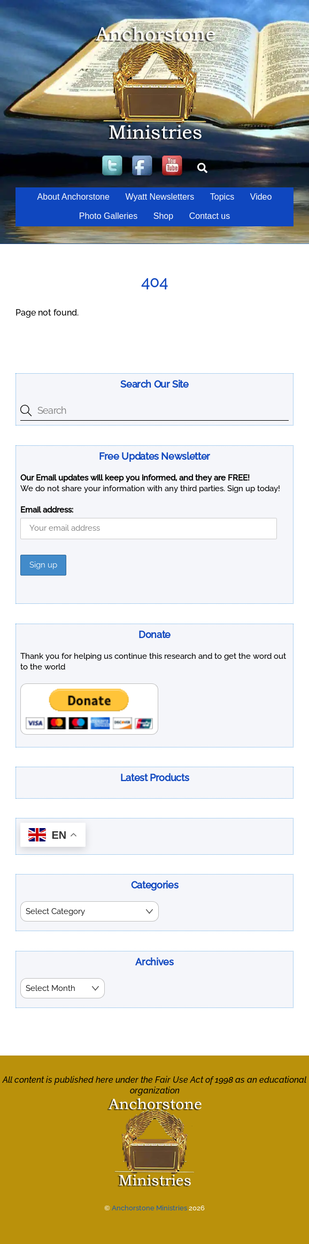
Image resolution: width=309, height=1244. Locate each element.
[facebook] (143, 166)
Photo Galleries (108, 216)
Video (261, 196)
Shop (163, 216)
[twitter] (113, 166)
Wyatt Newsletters (159, 196)
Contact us (209, 216)
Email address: (46, 510)
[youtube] (173, 166)
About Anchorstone (73, 196)
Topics (222, 196)
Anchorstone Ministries (149, 1207)
